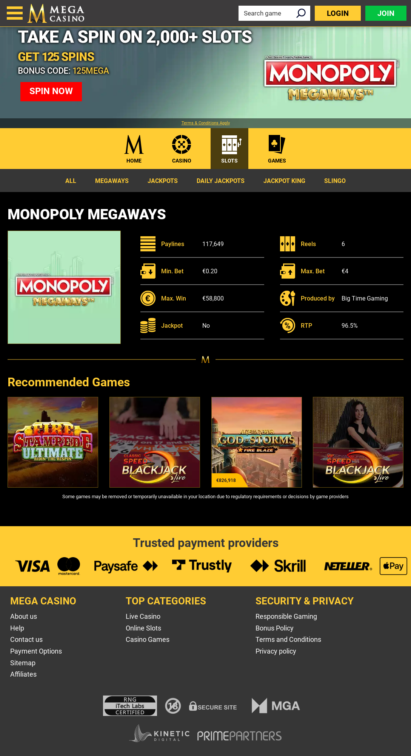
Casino (181, 161)
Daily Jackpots (221, 180)
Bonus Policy (275, 628)
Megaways (112, 180)
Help (17, 628)
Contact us (26, 639)
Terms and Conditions (288, 639)
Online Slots (143, 628)
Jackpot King (284, 180)
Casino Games (147, 639)
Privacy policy (276, 651)
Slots (229, 161)
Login (338, 13)
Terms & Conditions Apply (206, 123)
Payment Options (36, 651)
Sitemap (22, 663)
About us (23, 616)
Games (277, 161)
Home (134, 161)
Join (385, 13)
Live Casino (143, 616)
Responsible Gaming (286, 616)
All (70, 180)
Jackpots (163, 180)
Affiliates (23, 674)
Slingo (335, 180)
